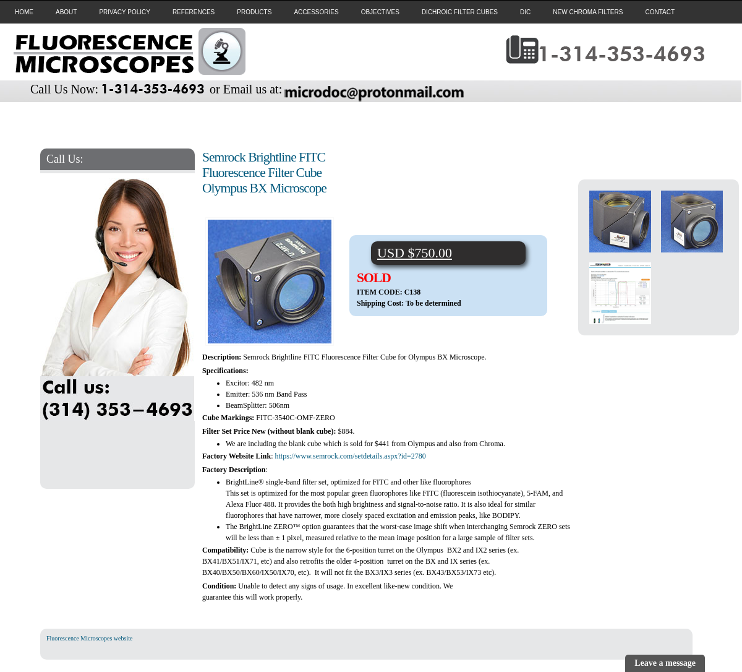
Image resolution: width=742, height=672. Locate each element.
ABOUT (66, 12)
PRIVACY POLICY (124, 12)
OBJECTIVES (380, 12)
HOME (24, 12)
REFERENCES (194, 12)
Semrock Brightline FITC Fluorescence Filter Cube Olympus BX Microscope (264, 173)
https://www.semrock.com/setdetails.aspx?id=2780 (350, 456)
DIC (525, 12)
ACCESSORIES (316, 12)
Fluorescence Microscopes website (89, 638)
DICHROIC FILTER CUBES (460, 12)
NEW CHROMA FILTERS (588, 12)
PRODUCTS (254, 12)
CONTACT (660, 12)
